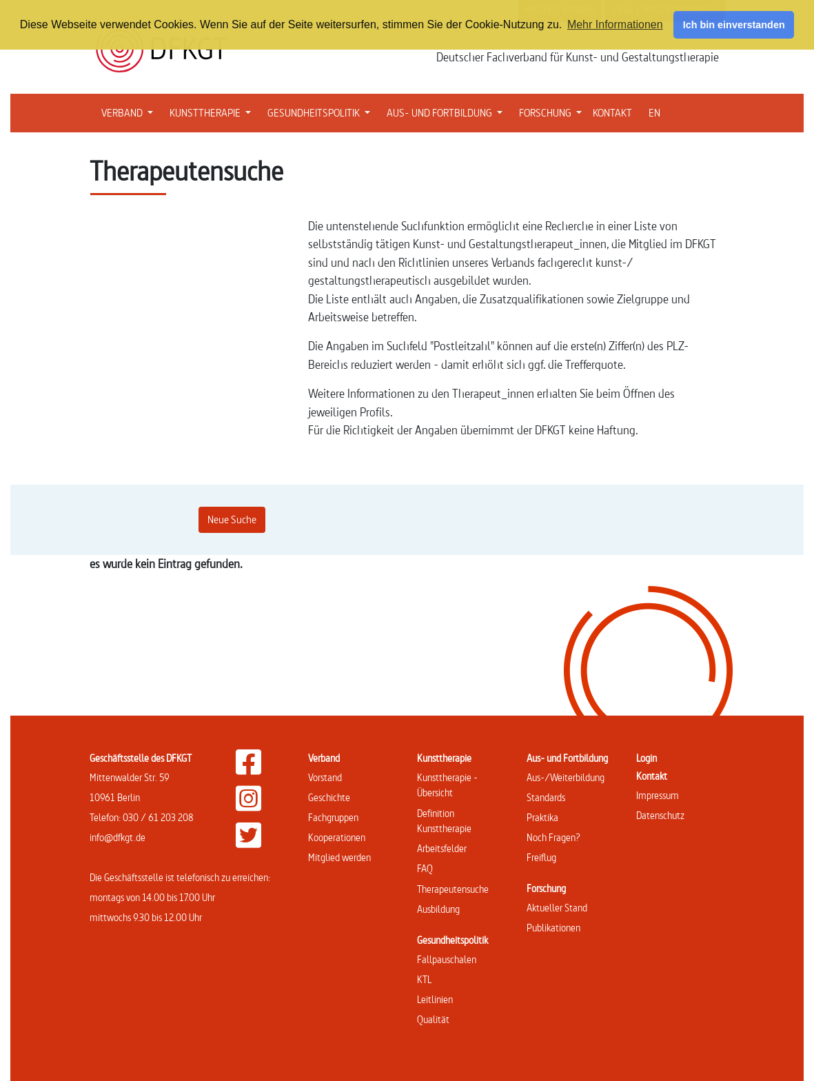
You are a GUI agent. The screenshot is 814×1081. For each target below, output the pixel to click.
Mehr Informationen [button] (615, 24)
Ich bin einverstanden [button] (734, 24)
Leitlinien (435, 999)
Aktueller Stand (557, 907)
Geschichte (329, 797)
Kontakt (651, 776)
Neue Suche (231, 519)
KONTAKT (612, 112)
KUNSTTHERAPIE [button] (213, 111)
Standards (546, 797)
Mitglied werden (339, 857)
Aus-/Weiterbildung (565, 777)
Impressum (657, 795)
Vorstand (325, 777)
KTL (424, 979)
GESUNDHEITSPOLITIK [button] (321, 111)
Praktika (542, 817)
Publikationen (553, 927)
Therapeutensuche (453, 889)
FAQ (425, 868)
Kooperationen (336, 837)
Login (646, 758)
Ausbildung (438, 909)
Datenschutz (660, 815)
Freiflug (541, 857)
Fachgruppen (333, 817)
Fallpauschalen (446, 959)
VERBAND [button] (130, 111)
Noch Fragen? (553, 837)
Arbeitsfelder (442, 848)
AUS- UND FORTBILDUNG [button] (447, 111)
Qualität (433, 1019)
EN (654, 112)
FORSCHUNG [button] (553, 111)
